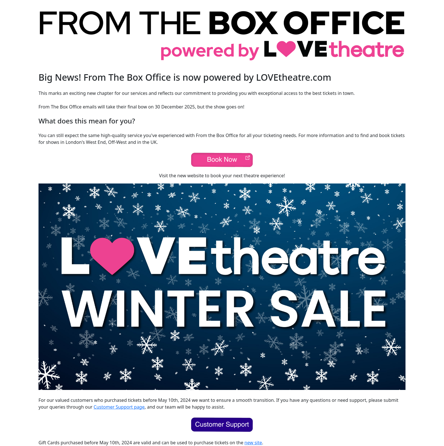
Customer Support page (119, 407)
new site (253, 442)
